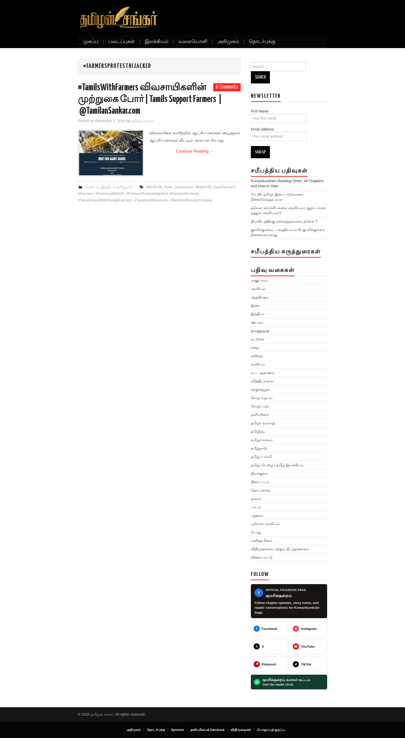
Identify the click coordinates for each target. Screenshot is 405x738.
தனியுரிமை (260, 415)
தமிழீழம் (258, 431)
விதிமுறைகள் (240, 730)
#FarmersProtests (184, 194)
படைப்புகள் (121, 41)
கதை (255, 347)
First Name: (279, 116)
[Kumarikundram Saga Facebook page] (289, 601)
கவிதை (257, 356)
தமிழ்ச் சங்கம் (262, 440)
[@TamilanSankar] (269, 646)
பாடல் (256, 507)
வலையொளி (192, 41)
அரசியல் (91, 187)
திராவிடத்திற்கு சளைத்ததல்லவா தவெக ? (284, 221)
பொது (256, 532)
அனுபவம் (259, 280)
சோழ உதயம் (261, 398)
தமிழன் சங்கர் (142, 121)
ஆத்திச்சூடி (260, 297)
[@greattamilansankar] (308, 628)
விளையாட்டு (261, 557)
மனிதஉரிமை (261, 541)
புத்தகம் (257, 515)
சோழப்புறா (260, 406)
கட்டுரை (257, 339)
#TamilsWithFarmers (151, 200)
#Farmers (86, 194)
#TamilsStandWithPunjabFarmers (105, 200)
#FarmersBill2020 (110, 194)
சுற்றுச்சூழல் (260, 389)
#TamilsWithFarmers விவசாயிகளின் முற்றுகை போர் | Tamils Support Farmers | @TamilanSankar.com (150, 99)
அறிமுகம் (228, 41)
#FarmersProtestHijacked (146, 194)
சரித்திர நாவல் (262, 381)
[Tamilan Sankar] (269, 628)
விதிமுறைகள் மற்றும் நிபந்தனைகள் (280, 549)
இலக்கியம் (156, 41)
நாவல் (256, 499)
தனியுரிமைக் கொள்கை (207, 730)
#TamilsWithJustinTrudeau (191, 200)
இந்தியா (108, 187)
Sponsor (177, 730)
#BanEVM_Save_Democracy (169, 187)
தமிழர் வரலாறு (263, 423)
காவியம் (258, 364)
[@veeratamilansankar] (269, 664)
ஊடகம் (257, 322)
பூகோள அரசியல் (265, 524)
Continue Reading (195, 151)
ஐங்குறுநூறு (260, 331)
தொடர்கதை (260, 490)
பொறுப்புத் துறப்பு (271, 730)
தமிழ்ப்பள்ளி (261, 457)
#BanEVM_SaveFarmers (215, 187)
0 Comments (227, 87)
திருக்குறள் (259, 473)
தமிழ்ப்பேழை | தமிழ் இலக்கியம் (277, 465)
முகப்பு (90, 41)
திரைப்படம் (260, 482)
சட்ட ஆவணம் (263, 373)
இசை (255, 305)
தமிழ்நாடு (125, 187)
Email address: (279, 134)
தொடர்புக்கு (262, 41)
